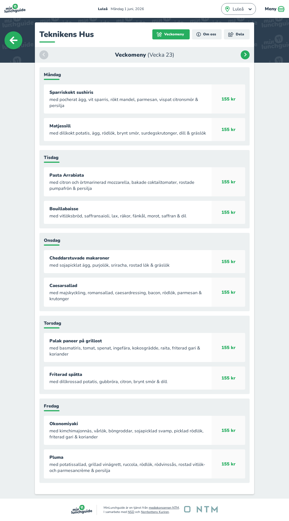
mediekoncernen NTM (164, 508)
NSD (131, 512)
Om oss (206, 34)
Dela (236, 34)
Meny (275, 9)
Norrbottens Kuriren (155, 512)
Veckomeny (170, 34)
